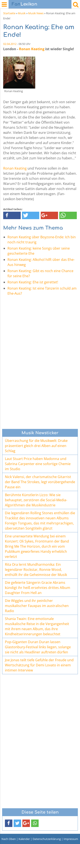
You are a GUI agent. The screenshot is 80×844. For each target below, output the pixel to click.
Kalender (24, 839)
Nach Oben (8, 839)
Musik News (36, 13)
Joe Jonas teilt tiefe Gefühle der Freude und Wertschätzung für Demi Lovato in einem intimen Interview (39, 665)
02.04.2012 (9, 44)
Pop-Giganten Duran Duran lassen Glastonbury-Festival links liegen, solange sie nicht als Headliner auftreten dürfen (38, 647)
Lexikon (24, 4)
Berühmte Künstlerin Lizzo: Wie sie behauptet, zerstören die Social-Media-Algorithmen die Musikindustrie (36, 500)
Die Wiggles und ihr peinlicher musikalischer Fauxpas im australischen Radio (37, 605)
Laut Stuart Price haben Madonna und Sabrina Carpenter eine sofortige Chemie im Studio (38, 463)
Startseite (9, 13)
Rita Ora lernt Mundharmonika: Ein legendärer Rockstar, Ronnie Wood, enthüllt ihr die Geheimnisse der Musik (36, 569)
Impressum (71, 839)
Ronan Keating (31, 49)
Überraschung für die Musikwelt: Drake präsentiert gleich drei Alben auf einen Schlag (36, 445)
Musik (22, 13)
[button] (12, 215)
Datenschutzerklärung (47, 839)
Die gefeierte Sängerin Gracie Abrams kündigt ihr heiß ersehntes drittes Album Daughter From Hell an (37, 587)
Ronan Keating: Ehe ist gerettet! (32, 282)
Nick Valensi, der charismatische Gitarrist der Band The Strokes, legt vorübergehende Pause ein (40, 481)
